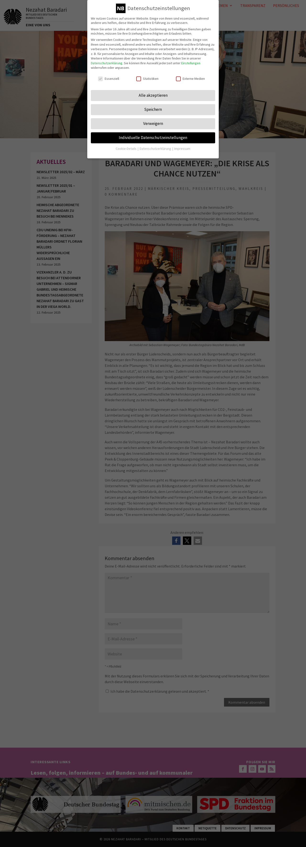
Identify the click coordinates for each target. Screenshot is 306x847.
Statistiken (147, 78)
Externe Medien (190, 78)
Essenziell (108, 78)
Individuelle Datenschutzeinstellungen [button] (153, 136)
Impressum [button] (182, 148)
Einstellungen (190, 62)
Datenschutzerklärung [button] (156, 148)
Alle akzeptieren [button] (153, 94)
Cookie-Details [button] (126, 148)
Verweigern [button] (153, 122)
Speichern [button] (153, 108)
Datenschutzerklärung (106, 62)
